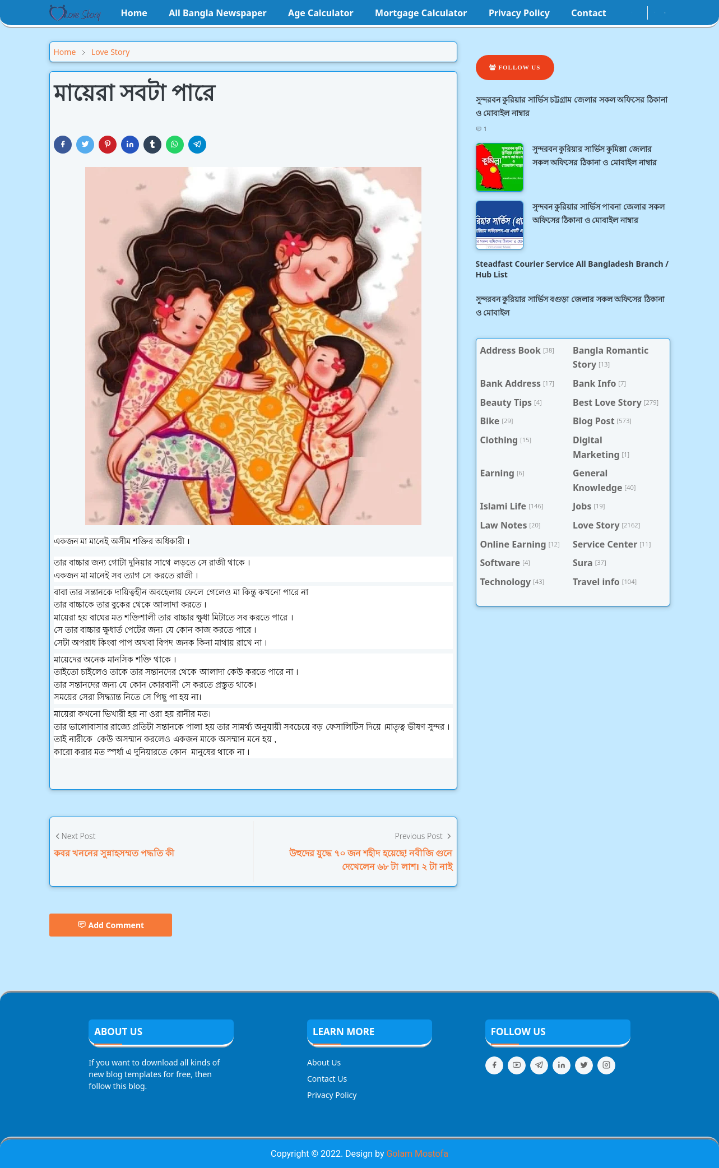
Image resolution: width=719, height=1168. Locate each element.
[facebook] (622, 13)
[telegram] (539, 1065)
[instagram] (631, 13)
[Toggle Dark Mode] (655, 12)
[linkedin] (561, 1065)
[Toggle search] (665, 13)
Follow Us (515, 67)
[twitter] (584, 1065)
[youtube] (640, 13)
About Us (324, 1062)
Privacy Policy (331, 1095)
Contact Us (327, 1078)
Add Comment (111, 925)
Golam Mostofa (417, 1153)
